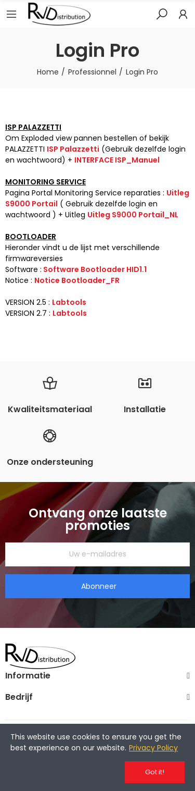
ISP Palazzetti (73, 149)
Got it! (154, 772)
